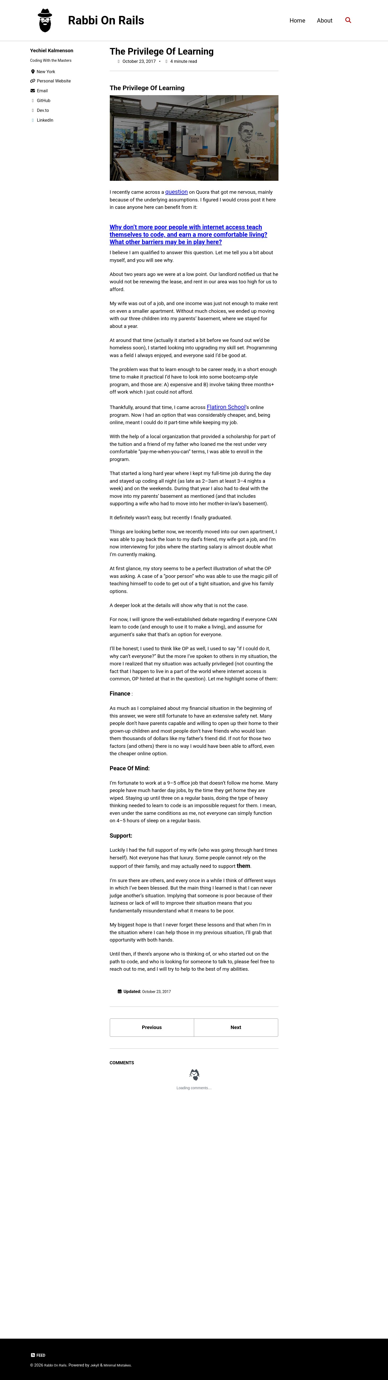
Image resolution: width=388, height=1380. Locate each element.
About (322, 20)
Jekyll (99, 1365)
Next (236, 1237)
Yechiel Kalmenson (55, 50)
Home (295, 20)
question (185, 193)
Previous (151, 1237)
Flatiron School (241, 452)
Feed (38, 1355)
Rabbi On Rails (106, 20)
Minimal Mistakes (124, 1365)
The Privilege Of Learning (162, 51)
